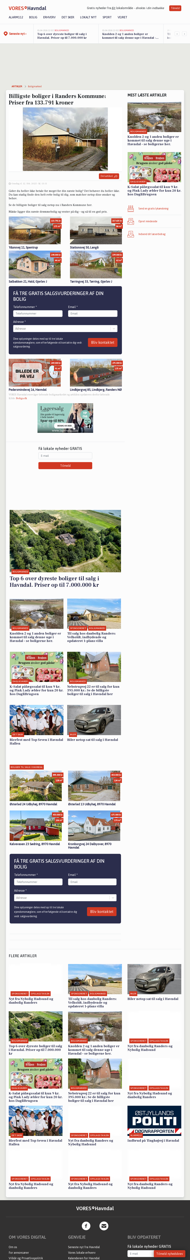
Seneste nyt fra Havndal (84, 1247)
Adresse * (19, 321)
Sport (107, 17)
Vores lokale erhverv (82, 1252)
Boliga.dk (21, 398)
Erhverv (49, 17)
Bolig (33, 17)
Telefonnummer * (25, 307)
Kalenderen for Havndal (84, 1258)
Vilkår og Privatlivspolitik (26, 1258)
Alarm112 (16, 17)
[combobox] (15, 328)
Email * (73, 307)
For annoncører (19, 1252)
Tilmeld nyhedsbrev (169, 1253)
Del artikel (109, 176)
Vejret (122, 17)
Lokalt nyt (88, 17)
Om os (13, 1247)
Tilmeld (175, 8)
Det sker (68, 17)
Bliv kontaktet (102, 342)
